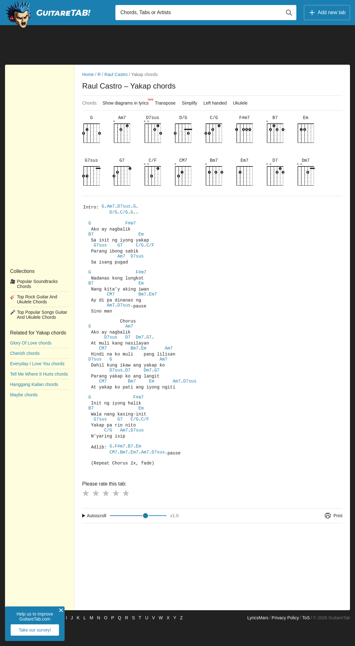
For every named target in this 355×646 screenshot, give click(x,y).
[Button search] (288, 12)
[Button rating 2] (96, 514)
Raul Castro (116, 74)
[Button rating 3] (106, 514)
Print (333, 536)
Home (88, 74)
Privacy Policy (285, 638)
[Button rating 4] (116, 514)
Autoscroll (96, 536)
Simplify (189, 103)
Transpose (165, 103)
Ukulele (240, 103)
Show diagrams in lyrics (127, 101)
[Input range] (138, 536)
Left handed (215, 103)
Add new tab (327, 12)
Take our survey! (35, 629)
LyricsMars (257, 638)
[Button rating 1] (86, 514)
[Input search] (205, 12)
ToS (306, 638)
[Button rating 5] (126, 514)
